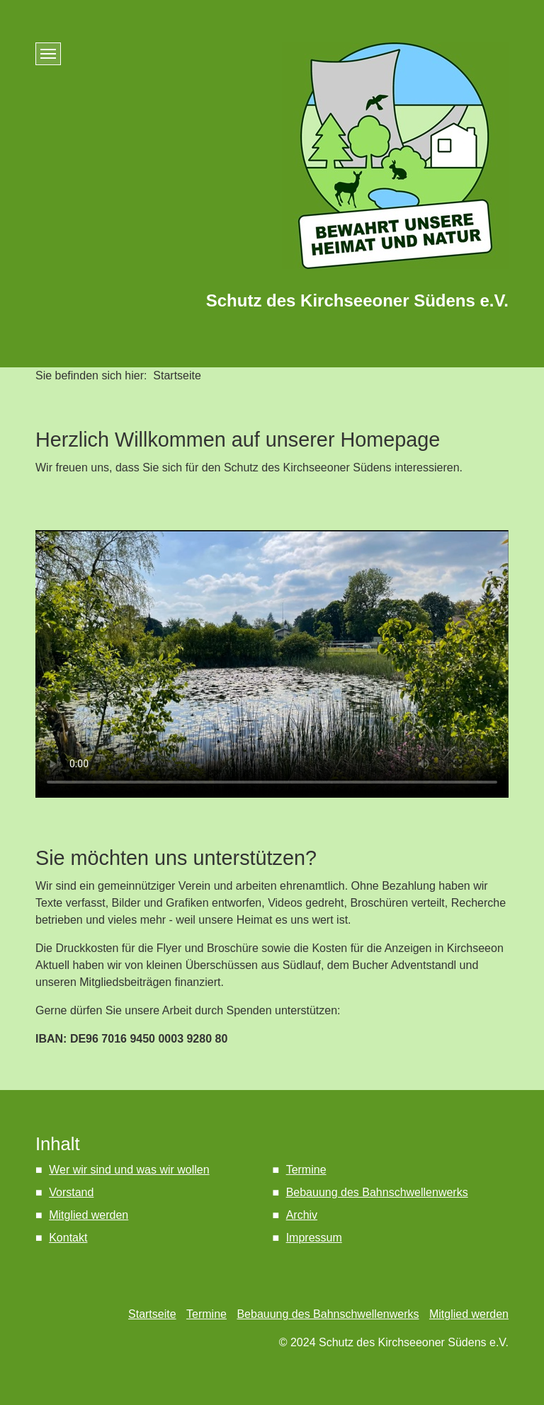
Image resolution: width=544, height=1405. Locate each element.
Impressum (314, 1238)
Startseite (152, 1314)
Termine (306, 1170)
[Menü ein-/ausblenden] (48, 53)
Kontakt (68, 1238)
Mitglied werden (88, 1215)
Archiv (301, 1215)
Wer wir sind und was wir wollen (129, 1170)
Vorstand (71, 1192)
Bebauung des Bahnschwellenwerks (377, 1192)
